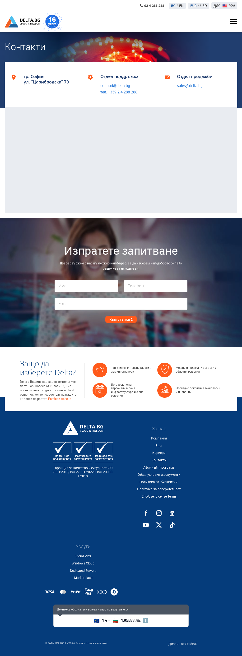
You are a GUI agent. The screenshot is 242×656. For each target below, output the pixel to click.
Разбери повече (59, 399)
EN (181, 5)
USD (203, 5)
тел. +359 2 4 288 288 (118, 92)
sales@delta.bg (190, 85)
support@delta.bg (115, 85)
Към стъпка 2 (121, 319)
